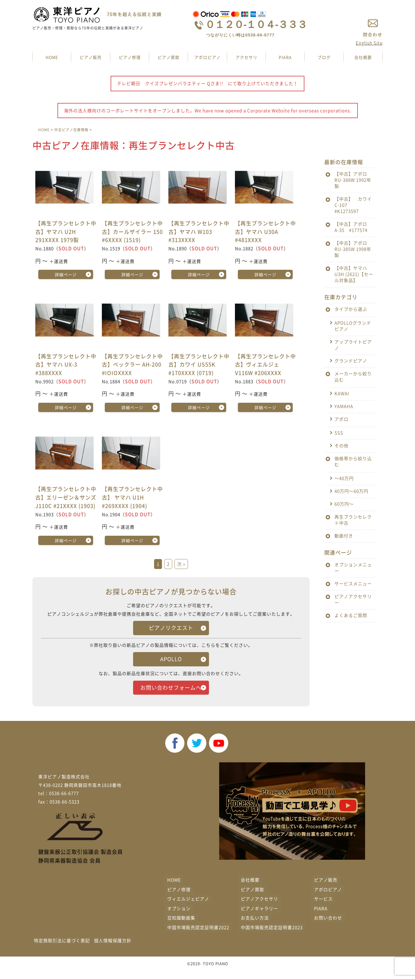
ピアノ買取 (168, 57)
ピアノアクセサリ (259, 907)
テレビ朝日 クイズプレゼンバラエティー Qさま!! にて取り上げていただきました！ (207, 83)
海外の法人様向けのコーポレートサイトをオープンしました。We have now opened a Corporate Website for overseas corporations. (207, 110)
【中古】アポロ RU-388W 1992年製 (352, 180)
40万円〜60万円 (351, 491)
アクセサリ (246, 57)
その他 (341, 445)
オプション (179, 916)
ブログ (324, 57)
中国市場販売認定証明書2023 (272, 935)
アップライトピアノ (353, 345)
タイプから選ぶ (350, 309)
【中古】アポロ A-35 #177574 (353, 227)
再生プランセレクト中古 (353, 520)
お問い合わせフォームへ (171, 692)
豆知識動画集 (181, 926)
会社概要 (363, 57)
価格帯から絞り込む (353, 461)
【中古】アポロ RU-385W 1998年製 (352, 249)
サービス (323, 907)
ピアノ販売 (91, 57)
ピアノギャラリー (259, 916)
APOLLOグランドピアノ (352, 326)
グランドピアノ (350, 361)
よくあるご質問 (350, 615)
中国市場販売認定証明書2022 (198, 935)
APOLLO (171, 659)
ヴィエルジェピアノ (188, 907)
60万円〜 (344, 504)
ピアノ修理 (130, 57)
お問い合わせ (328, 926)
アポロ (341, 419)
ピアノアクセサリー (353, 599)
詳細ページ (66, 274)
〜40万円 (344, 478)
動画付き (343, 536)
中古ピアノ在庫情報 (71, 129)
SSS (338, 433)
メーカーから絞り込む (353, 376)
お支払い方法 (255, 926)
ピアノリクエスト (171, 628)
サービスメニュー (353, 583)
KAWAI (341, 393)
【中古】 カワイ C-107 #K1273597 (355, 205)
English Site (369, 43)
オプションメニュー (353, 567)
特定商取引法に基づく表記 (62, 949)
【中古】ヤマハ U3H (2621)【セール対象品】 (353, 274)
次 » (181, 564)
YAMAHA (343, 406)
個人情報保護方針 (112, 949)
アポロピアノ (207, 57)
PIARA (285, 57)
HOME (52, 57)
